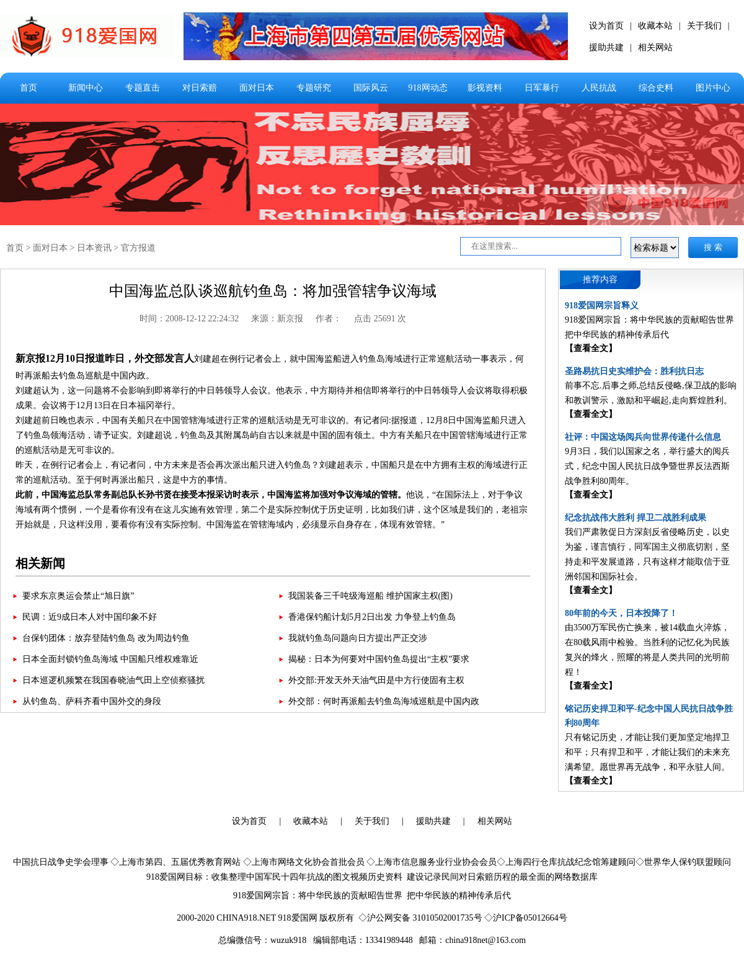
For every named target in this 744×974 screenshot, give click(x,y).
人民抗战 (599, 87)
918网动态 (428, 87)
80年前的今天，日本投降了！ (621, 613)
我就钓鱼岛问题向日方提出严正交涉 (357, 638)
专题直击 (142, 87)
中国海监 (315, 359)
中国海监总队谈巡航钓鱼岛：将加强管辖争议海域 (272, 291)
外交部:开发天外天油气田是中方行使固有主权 (376, 680)
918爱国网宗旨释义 (602, 305)
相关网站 (655, 47)
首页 (28, 87)
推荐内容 (600, 279)
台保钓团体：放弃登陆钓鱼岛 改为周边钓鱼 (106, 638)
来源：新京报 (277, 318)
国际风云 (370, 87)
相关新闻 (40, 563)
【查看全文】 (591, 348)
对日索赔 (199, 87)
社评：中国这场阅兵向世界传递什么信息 (643, 437)
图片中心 (713, 87)
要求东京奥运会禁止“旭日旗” (78, 596)
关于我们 (704, 25)
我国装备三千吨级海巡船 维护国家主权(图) (370, 596)
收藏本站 (655, 25)
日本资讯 (94, 247)
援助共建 (606, 47)
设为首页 (606, 25)
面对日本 (256, 87)
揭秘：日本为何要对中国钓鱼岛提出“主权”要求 (378, 659)
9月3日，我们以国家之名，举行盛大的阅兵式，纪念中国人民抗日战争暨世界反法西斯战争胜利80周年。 (647, 466)
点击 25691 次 (380, 318)
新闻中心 (85, 87)
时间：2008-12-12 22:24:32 (189, 318)
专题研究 (313, 87)
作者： (329, 318)
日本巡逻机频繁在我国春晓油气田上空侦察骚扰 (113, 680)
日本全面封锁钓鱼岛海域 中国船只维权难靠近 (110, 659)
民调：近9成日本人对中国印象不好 (89, 617)
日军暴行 (542, 87)
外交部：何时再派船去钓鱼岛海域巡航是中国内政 (383, 701)
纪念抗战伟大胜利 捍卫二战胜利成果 (635, 517)
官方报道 (138, 247)
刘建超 (207, 359)
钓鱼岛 (372, 359)
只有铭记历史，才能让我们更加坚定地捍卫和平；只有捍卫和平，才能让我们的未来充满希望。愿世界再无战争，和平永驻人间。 (647, 752)
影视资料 (484, 87)
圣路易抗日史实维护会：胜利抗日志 (634, 371)
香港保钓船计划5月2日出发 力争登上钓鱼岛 (372, 617)
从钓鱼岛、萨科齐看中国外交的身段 (91, 701)
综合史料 (656, 87)
